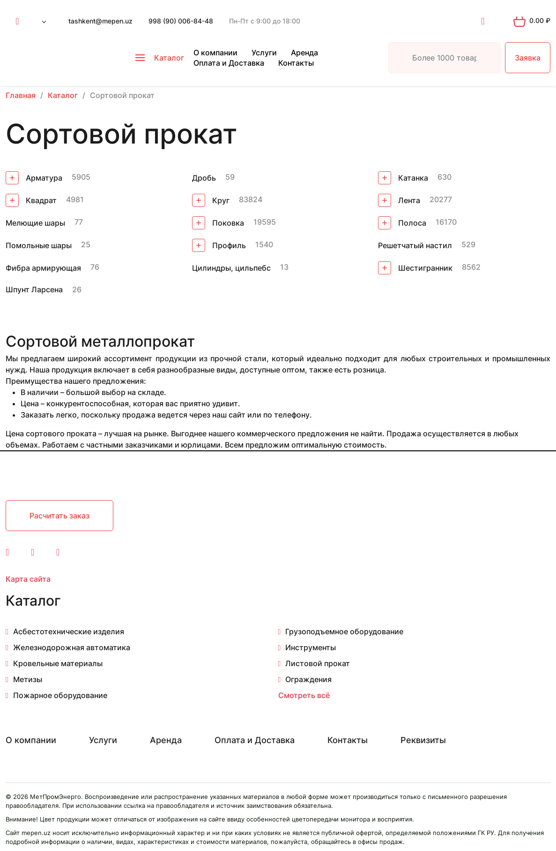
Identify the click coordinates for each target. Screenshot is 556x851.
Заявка (528, 57)
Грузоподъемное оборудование (344, 631)
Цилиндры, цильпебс (231, 268)
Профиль (219, 245)
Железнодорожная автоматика (71, 647)
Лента (399, 200)
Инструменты (310, 647)
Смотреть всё (304, 695)
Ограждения (308, 679)
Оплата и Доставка (228, 63)
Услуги (264, 52)
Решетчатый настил (415, 245)
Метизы (27, 679)
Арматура (34, 177)
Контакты (296, 63)
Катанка (403, 177)
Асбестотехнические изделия (68, 631)
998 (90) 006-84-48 (180, 21)
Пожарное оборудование (60, 695)
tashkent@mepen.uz (100, 21)
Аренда (304, 52)
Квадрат (31, 200)
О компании (215, 52)
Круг (211, 200)
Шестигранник (415, 267)
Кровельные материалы (58, 663)
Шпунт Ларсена (34, 289)
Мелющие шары (35, 223)
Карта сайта (28, 579)
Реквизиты (423, 740)
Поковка (218, 222)
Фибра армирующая (43, 268)
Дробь (204, 177)
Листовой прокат (317, 663)
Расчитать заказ (59, 515)
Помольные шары (39, 245)
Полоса (402, 222)
